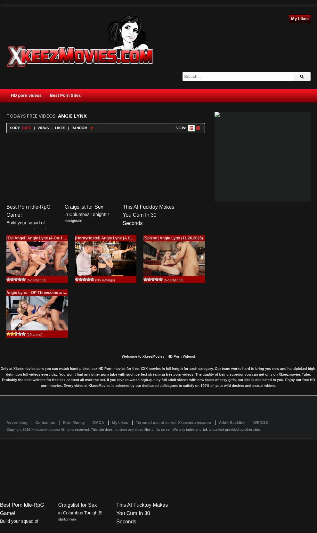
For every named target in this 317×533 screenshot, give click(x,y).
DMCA (98, 423)
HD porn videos (26, 95)
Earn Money (74, 423)
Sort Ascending (91, 128)
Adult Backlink (232, 423)
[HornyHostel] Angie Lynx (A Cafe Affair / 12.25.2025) (123, 238)
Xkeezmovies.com (45, 429)
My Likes (300, 18)
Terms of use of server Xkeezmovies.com (173, 423)
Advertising (17, 423)
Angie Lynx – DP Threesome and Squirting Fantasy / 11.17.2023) (64, 292)
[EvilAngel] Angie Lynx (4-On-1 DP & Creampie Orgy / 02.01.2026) (65, 238)
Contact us (45, 423)
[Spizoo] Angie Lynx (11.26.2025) (173, 238)
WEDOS (260, 423)
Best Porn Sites (65, 95)
